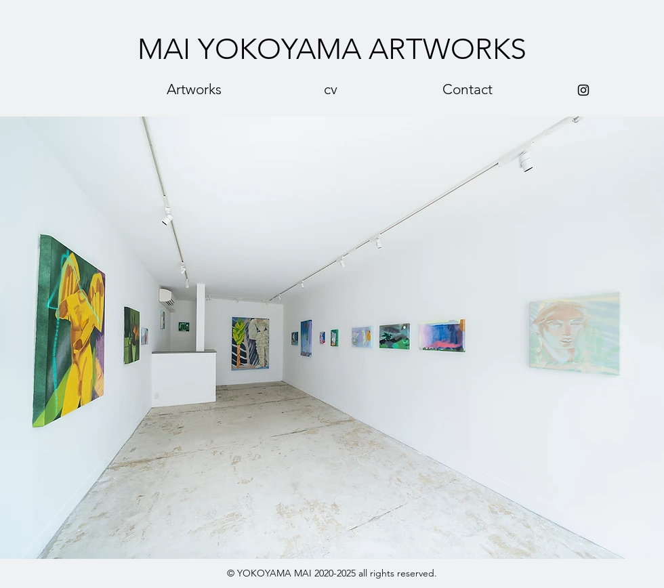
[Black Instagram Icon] (583, 90)
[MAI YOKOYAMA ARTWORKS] (332, 50)
